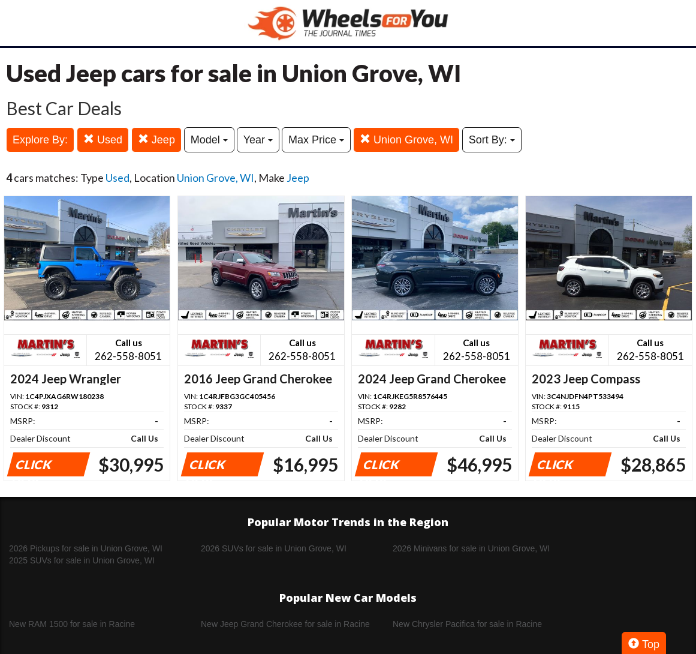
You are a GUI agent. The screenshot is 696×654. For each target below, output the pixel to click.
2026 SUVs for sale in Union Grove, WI (274, 548)
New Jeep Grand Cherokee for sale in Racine (285, 624)
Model (209, 140)
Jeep (156, 139)
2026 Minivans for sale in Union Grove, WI (471, 548)
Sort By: (492, 140)
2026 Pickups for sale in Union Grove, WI (85, 548)
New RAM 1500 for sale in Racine (72, 624)
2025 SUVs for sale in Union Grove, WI (82, 560)
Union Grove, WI (406, 139)
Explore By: (40, 140)
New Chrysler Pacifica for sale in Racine (467, 624)
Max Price (316, 140)
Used (102, 139)
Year (258, 140)
